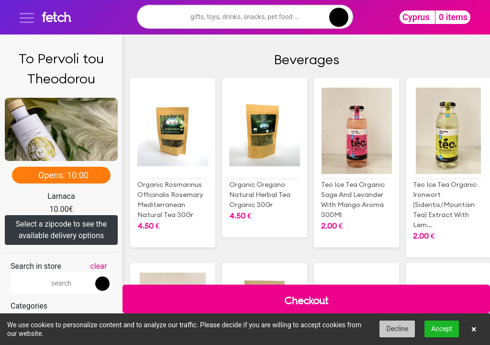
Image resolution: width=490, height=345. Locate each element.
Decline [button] (397, 329)
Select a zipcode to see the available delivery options (61, 229)
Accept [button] (441, 329)
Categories (29, 305)
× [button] (474, 329)
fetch (56, 17)
